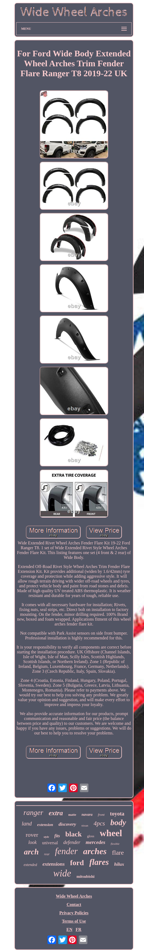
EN (69, 929)
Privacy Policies (73, 913)
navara (87, 815)
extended (30, 865)
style (46, 836)
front (101, 815)
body (118, 822)
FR (78, 929)
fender (66, 851)
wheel (111, 833)
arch (31, 851)
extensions (53, 864)
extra (56, 813)
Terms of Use (74, 921)
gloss (90, 836)
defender (71, 842)
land (27, 823)
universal (50, 842)
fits (57, 835)
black (73, 834)
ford (77, 862)
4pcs (99, 823)
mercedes (95, 842)
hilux (119, 864)
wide (62, 873)
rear (47, 854)
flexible (115, 843)
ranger (33, 813)
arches (95, 851)
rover (32, 834)
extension (45, 824)
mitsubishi (86, 876)
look (32, 842)
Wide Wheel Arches (74, 896)
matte (72, 815)
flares (99, 862)
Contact (74, 904)
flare (118, 852)
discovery (67, 824)
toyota (117, 814)
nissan (84, 825)
